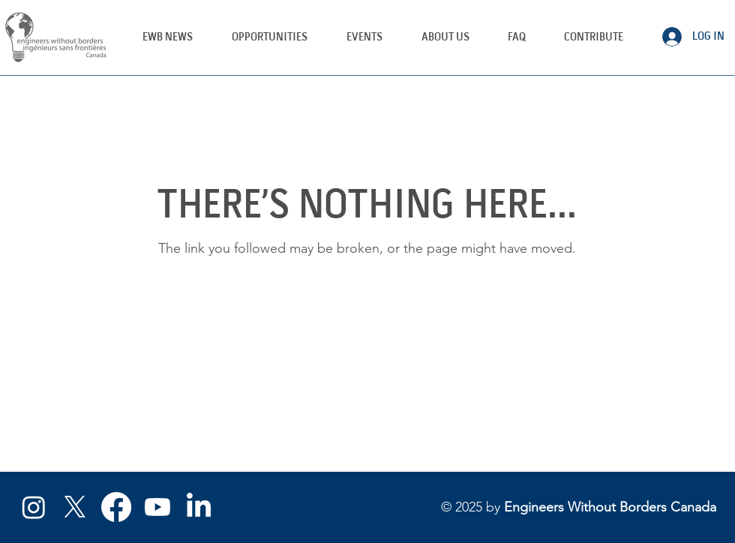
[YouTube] (157, 507)
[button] (364, 36)
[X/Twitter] (75, 507)
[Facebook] (116, 507)
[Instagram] (34, 507)
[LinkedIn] (199, 507)
